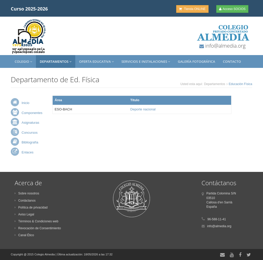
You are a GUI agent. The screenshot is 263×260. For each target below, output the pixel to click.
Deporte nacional (142, 109)
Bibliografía (30, 142)
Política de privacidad (31, 207)
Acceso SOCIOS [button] (232, 9)
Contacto (232, 61)
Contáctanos (25, 200)
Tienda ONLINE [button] (192, 9)
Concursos (29, 132)
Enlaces (27, 152)
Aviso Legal (24, 214)
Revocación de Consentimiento (38, 228)
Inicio (25, 103)
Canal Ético (24, 235)
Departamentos (55, 61)
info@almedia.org (225, 45)
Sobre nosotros (27, 193)
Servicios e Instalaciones (145, 61)
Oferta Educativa (96, 61)
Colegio (23, 61)
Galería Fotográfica (196, 61)
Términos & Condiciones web (36, 221)
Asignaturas (30, 122)
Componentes (32, 113)
